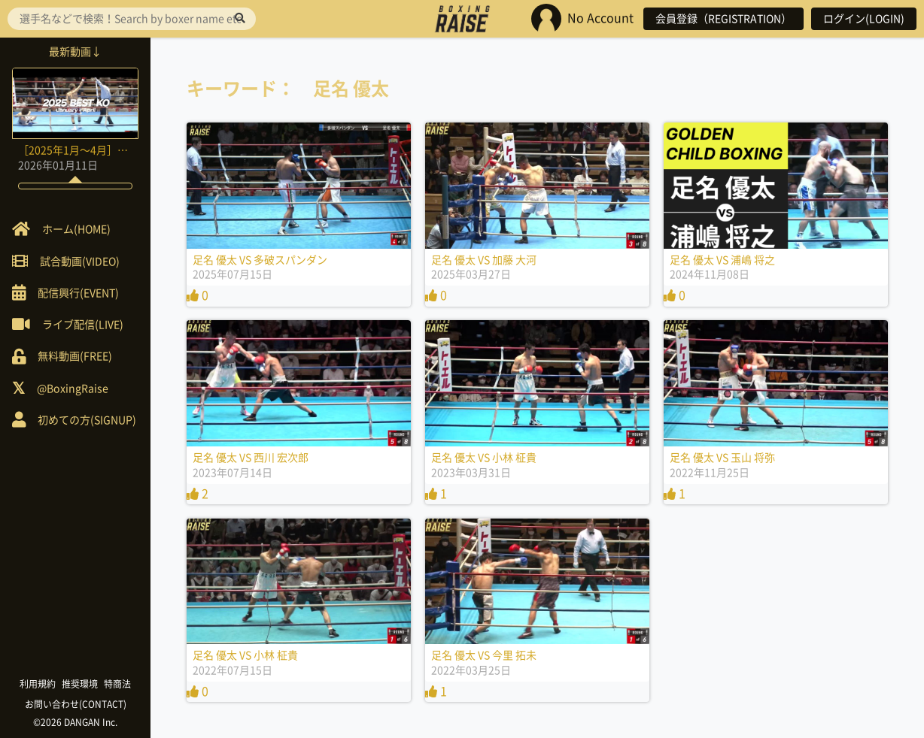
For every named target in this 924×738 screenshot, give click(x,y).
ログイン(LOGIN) (863, 19)
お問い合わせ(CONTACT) (75, 704)
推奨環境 (80, 683)
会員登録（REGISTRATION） (723, 19)
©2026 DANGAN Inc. (75, 722)
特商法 (117, 683)
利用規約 (38, 683)
